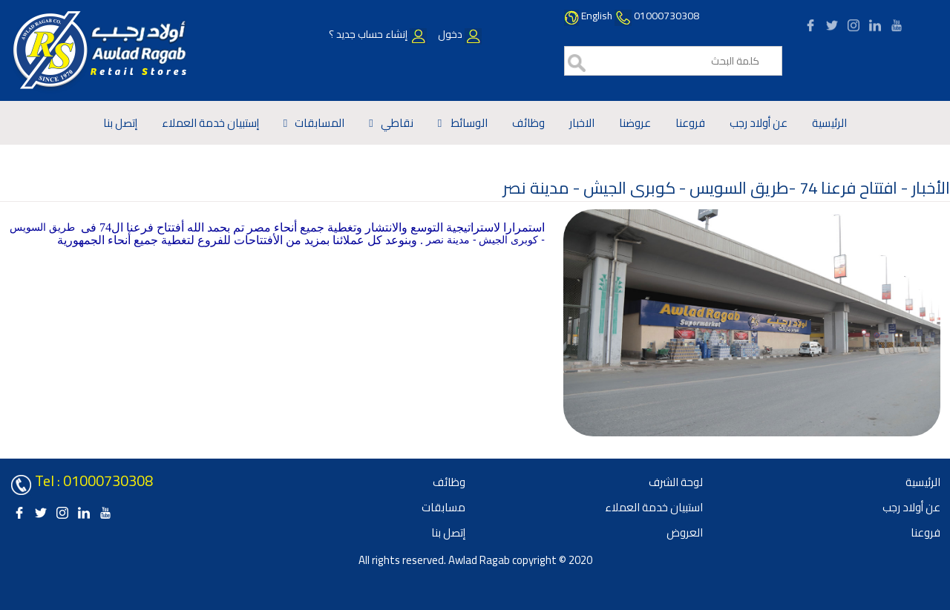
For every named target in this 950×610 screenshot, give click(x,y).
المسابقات (319, 123)
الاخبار (581, 123)
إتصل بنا (120, 123)
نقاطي (397, 123)
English (596, 15)
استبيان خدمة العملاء (654, 507)
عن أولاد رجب (758, 123)
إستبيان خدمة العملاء (210, 123)
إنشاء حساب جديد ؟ (378, 34)
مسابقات (443, 507)
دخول (459, 34)
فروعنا (690, 123)
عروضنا (635, 123)
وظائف (528, 123)
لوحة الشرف (676, 482)
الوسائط (468, 123)
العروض (684, 532)
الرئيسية (829, 123)
